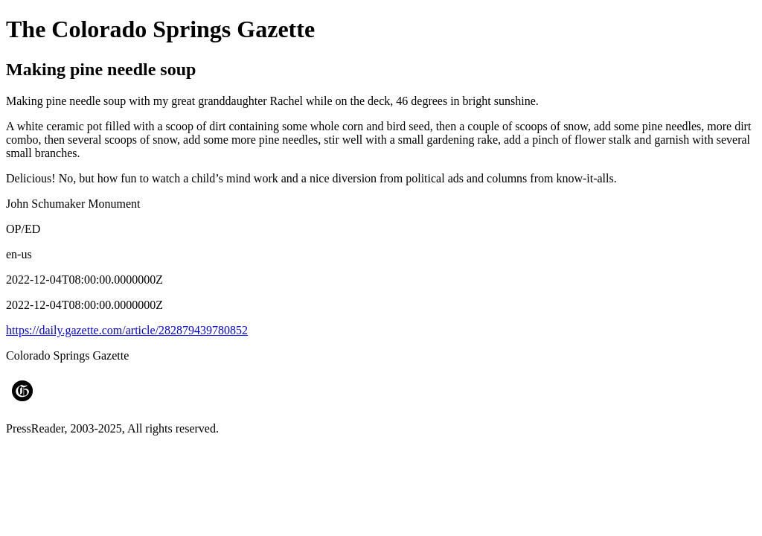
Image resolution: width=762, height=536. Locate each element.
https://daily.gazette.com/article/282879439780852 (127, 330)
